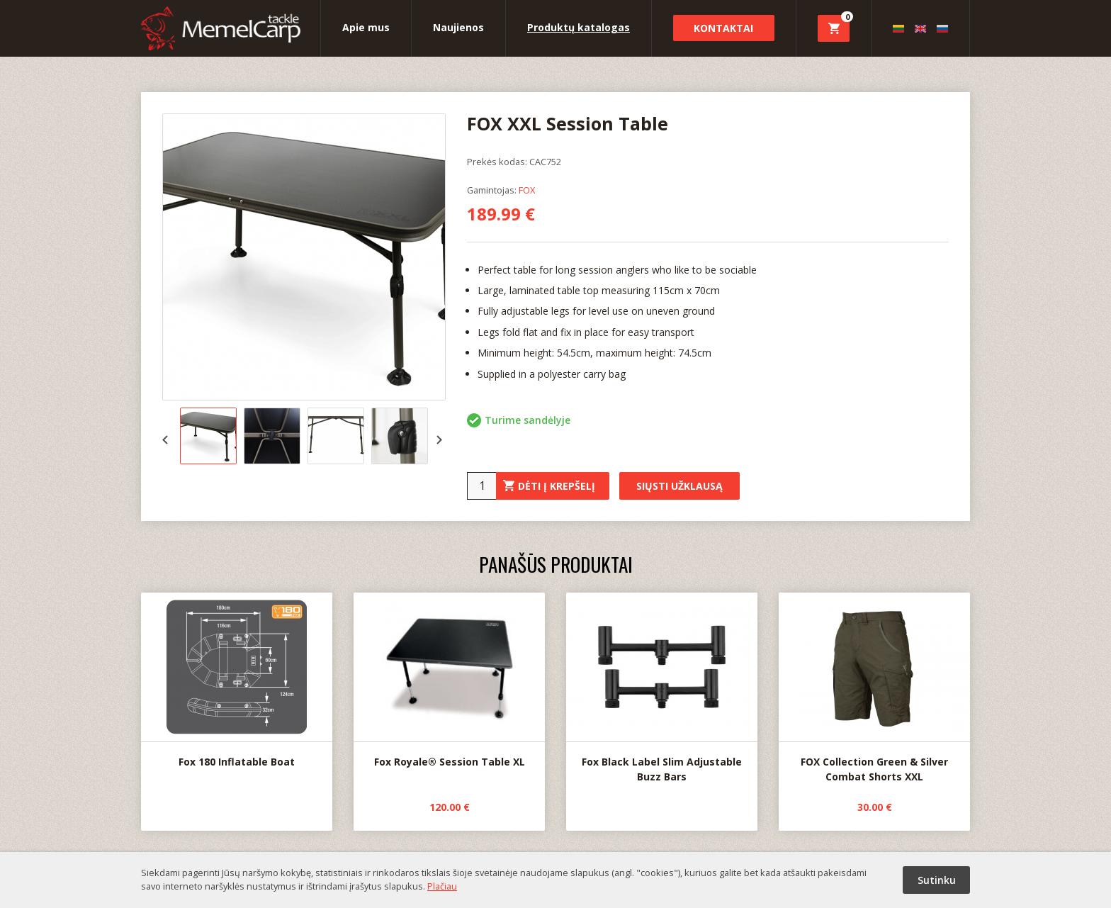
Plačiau (442, 886)
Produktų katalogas (578, 27)
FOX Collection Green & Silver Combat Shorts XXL (874, 688)
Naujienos (458, 27)
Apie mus (366, 27)
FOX (527, 190)
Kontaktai (723, 28)
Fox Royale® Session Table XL (449, 681)
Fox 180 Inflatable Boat (236, 680)
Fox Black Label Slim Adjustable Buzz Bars (661, 688)
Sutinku (937, 880)
